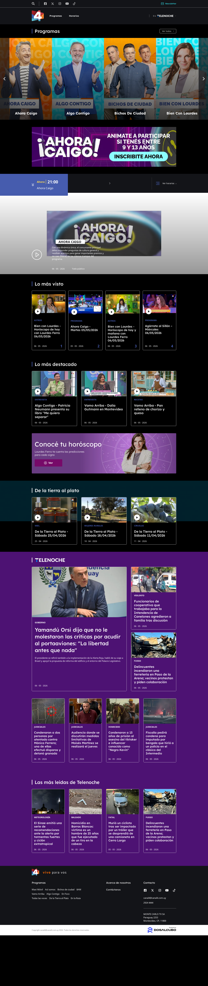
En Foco (65, 893)
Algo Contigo (53, 893)
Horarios (74, 15)
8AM (79, 889)
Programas (56, 15)
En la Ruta (76, 898)
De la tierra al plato (57, 490)
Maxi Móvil (37, 889)
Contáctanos (113, 889)
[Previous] (4, 79)
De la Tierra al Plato (59, 898)
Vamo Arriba (38, 893)
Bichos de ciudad (65, 889)
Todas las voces (39, 898)
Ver (48, 462)
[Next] (203, 79)
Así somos (50, 889)
